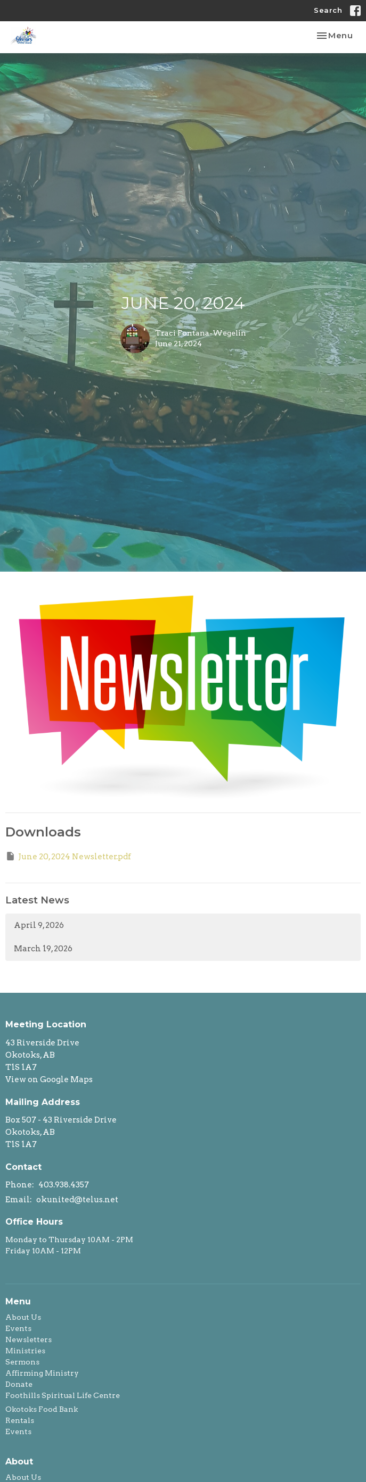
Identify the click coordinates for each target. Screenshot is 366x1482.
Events (18, 1328)
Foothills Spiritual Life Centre (62, 1395)
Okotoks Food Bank (41, 1409)
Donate (18, 1384)
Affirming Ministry (42, 1373)
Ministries (25, 1350)
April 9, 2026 (39, 925)
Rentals (19, 1420)
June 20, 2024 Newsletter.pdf (68, 856)
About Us (23, 1317)
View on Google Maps (49, 1079)
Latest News (37, 900)
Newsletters (28, 1339)
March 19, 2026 (43, 948)
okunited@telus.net (77, 1199)
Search (328, 10)
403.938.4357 (63, 1185)
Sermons (22, 1362)
